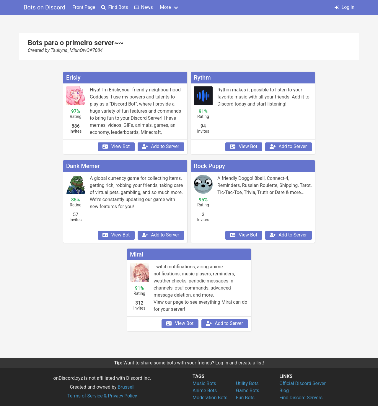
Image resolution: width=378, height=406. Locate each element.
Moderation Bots (210, 397)
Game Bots (247, 390)
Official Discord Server (302, 383)
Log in (344, 7)
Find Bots (114, 7)
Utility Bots (247, 383)
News (143, 7)
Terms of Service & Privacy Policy (102, 396)
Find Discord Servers (300, 397)
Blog (284, 390)
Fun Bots (245, 397)
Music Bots (204, 383)
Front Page (83, 7)
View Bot (116, 146)
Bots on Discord (44, 7)
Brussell (126, 387)
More (165, 7)
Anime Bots (205, 390)
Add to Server (160, 146)
